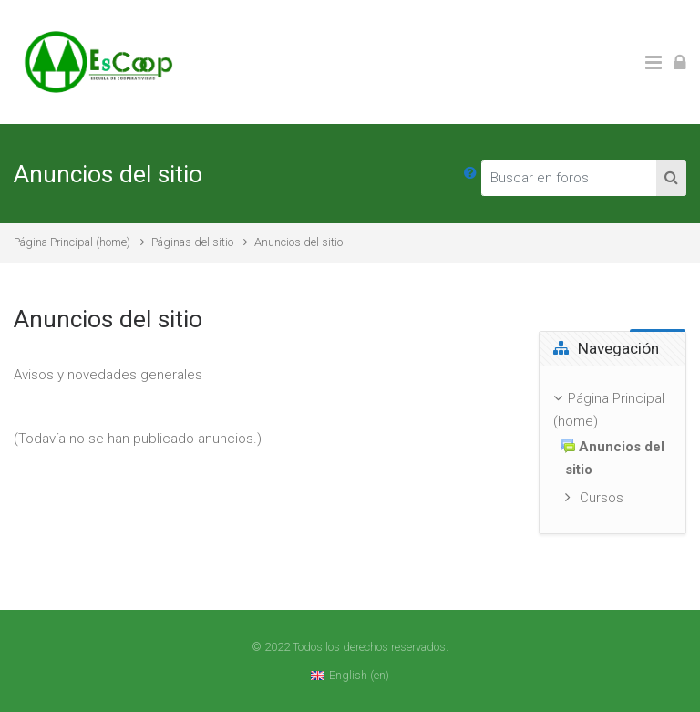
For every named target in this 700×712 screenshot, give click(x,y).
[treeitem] (612, 450)
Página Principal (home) (72, 242)
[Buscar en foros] (569, 178)
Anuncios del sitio (298, 242)
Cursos (601, 498)
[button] (470, 173)
